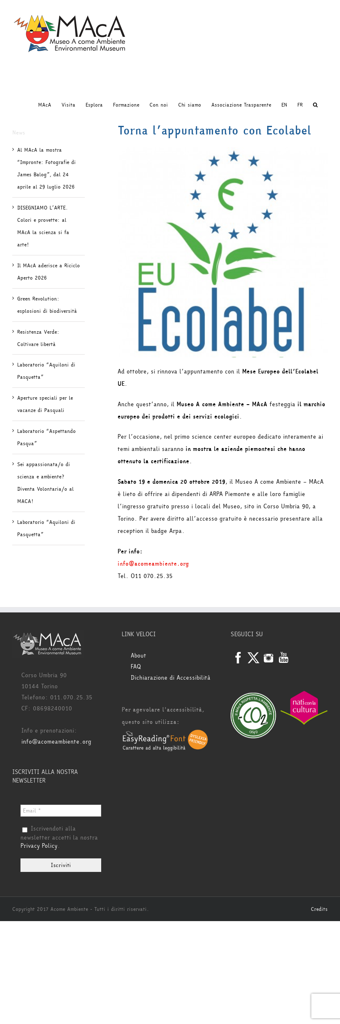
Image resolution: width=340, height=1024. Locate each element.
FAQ (136, 666)
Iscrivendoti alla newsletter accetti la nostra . (59, 837)
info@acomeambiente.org (153, 564)
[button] (315, 105)
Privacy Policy (38, 846)
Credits (319, 909)
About (138, 655)
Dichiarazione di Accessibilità (171, 678)
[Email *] (60, 811)
